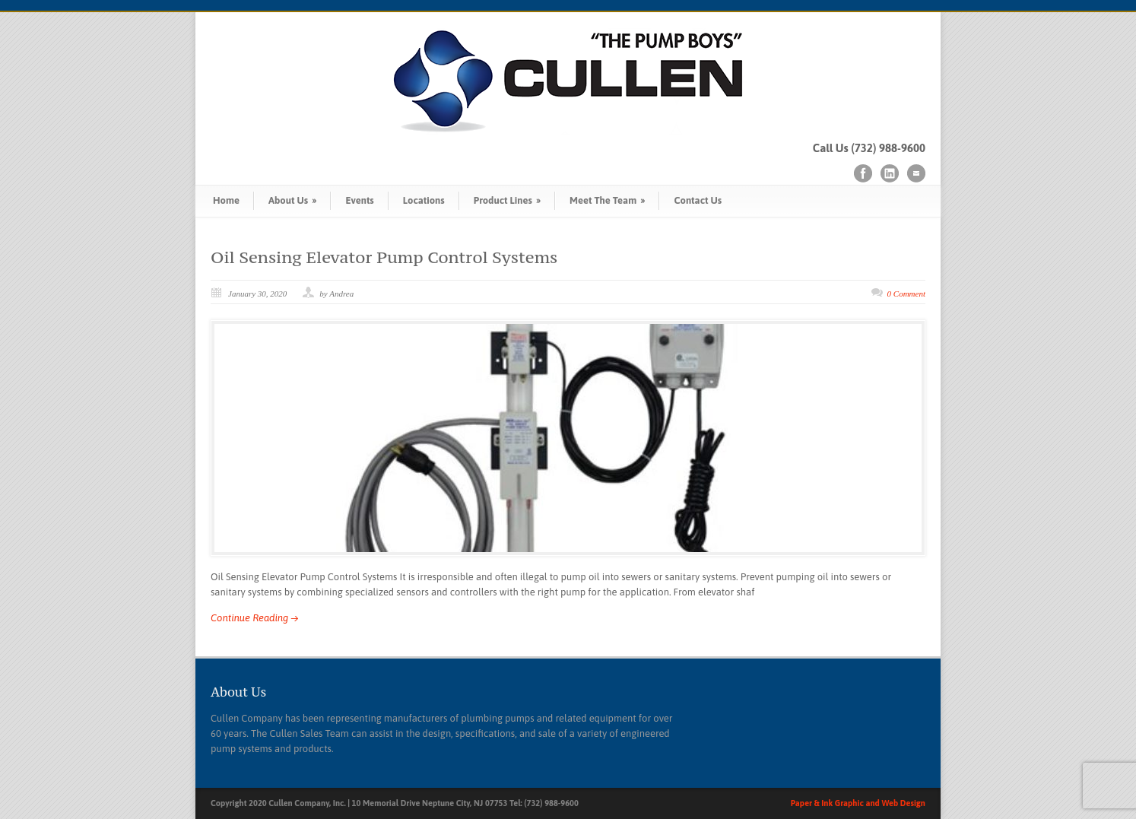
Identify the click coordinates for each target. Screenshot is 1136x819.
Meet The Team (607, 200)
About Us (292, 200)
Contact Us (698, 200)
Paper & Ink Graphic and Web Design (858, 803)
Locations (424, 200)
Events (359, 200)
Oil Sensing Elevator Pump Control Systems (384, 257)
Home (226, 200)
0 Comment (906, 293)
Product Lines (507, 200)
